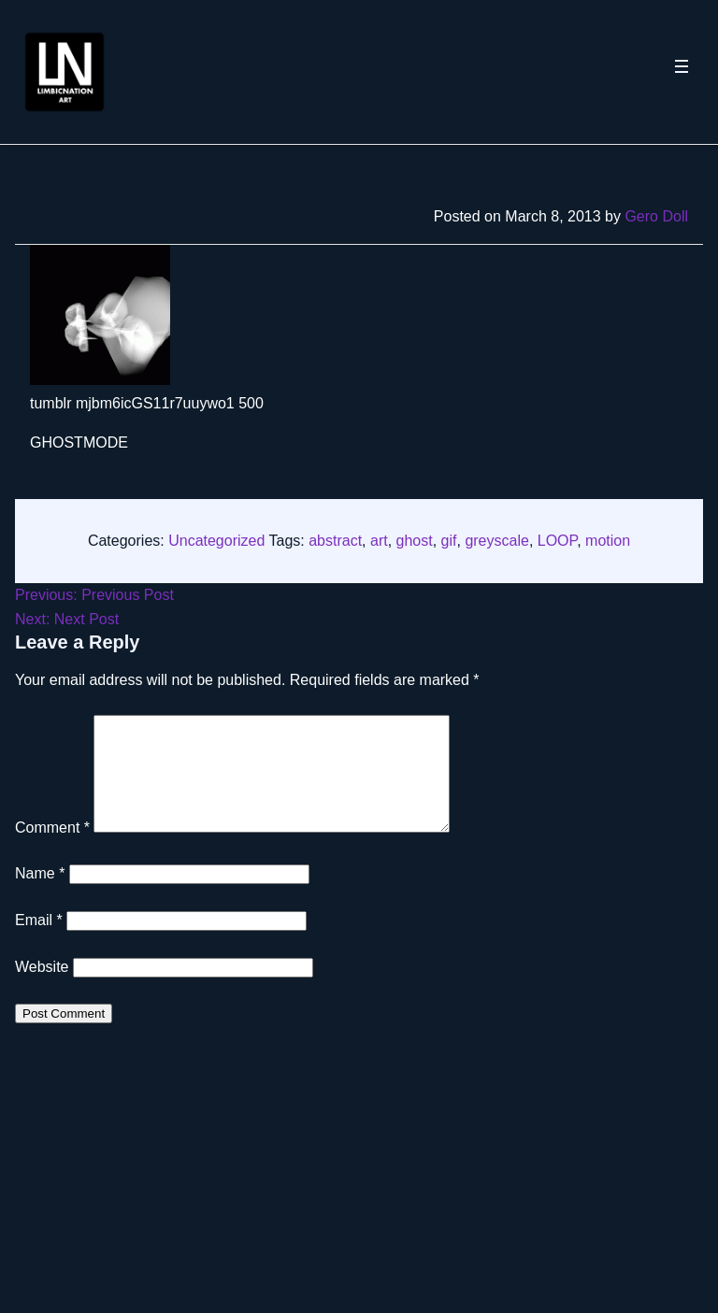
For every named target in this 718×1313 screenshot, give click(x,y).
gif (449, 541)
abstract (335, 541)
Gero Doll (656, 216)
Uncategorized (216, 541)
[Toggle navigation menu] (682, 72)
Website (42, 989)
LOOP (557, 541)
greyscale (496, 541)
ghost (414, 541)
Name (40, 896)
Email (39, 942)
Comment (52, 850)
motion (607, 541)
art (379, 541)
